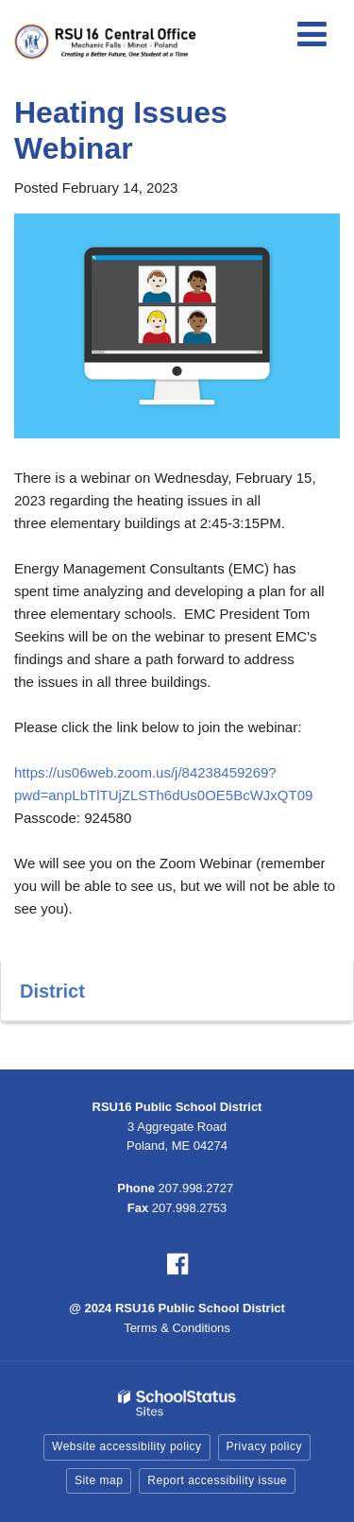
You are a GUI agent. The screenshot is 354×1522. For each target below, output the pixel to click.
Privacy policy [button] (264, 1446)
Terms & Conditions (177, 1328)
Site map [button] (99, 1480)
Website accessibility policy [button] (127, 1446)
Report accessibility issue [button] (217, 1480)
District (52, 991)
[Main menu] (311, 33)
